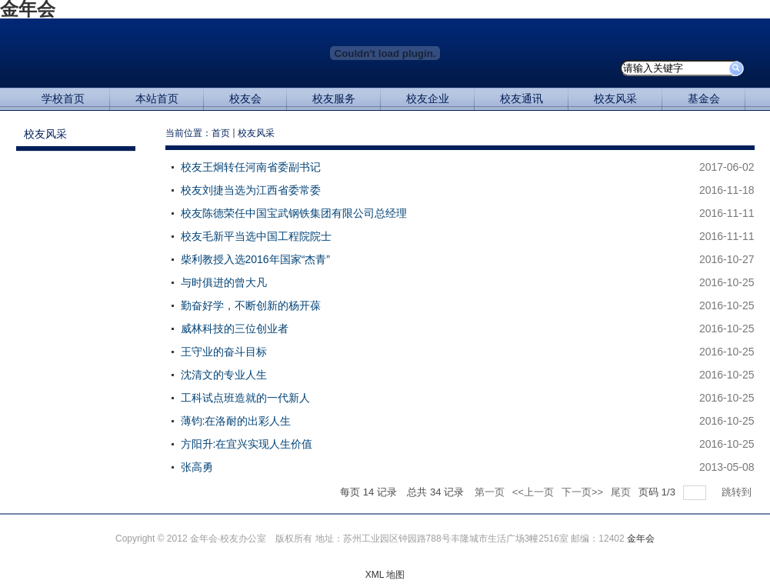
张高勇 (197, 467)
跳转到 (738, 492)
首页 (221, 133)
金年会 (641, 538)
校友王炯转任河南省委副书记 (251, 167)
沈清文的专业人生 (224, 375)
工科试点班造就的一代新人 (245, 398)
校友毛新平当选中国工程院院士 (256, 236)
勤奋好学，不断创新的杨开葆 (251, 305)
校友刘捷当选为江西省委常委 (251, 190)
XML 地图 (385, 574)
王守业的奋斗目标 (224, 351)
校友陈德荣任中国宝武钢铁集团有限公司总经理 (294, 213)
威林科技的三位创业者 (234, 328)
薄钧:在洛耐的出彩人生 (236, 421)
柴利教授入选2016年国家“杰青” (255, 259)
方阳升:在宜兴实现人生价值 (247, 444)
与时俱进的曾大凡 (224, 282)
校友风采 (256, 133)
